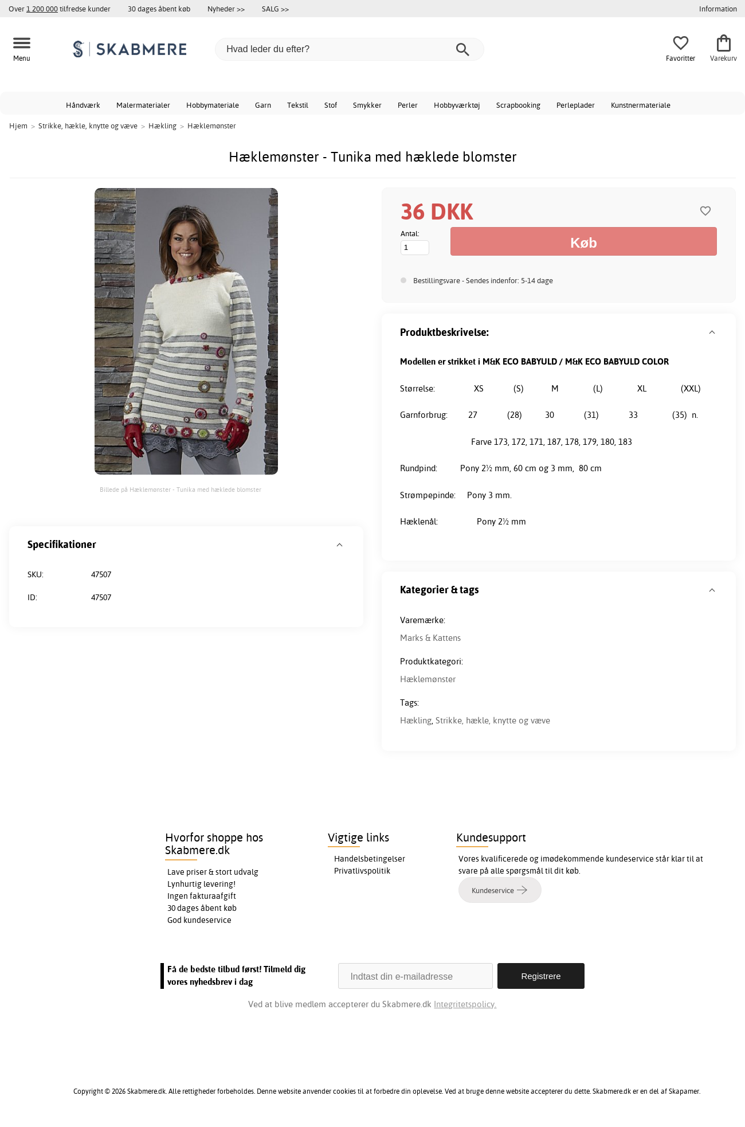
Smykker (367, 104)
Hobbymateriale (212, 104)
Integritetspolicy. (465, 1004)
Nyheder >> (226, 8)
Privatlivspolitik (362, 871)
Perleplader (575, 104)
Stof (330, 104)
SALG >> (275, 8)
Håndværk (83, 104)
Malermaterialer (143, 104)
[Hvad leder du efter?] (349, 49)
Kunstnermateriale (640, 104)
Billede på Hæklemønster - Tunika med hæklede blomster (180, 490)
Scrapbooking (518, 104)
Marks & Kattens (430, 637)
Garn (263, 104)
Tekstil (297, 104)
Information (718, 8)
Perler (408, 104)
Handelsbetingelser (369, 859)
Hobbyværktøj (457, 104)
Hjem (18, 125)
